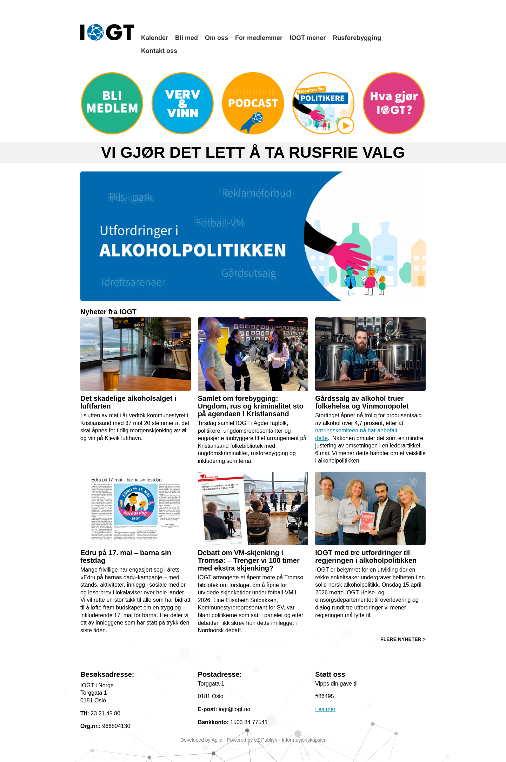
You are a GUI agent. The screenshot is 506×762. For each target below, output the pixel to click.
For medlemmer (258, 37)
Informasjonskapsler (304, 740)
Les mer (325, 709)
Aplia (217, 740)
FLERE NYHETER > (403, 639)
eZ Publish (265, 740)
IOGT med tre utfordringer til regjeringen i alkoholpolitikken (366, 556)
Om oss (216, 37)
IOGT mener (307, 37)
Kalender (154, 37)
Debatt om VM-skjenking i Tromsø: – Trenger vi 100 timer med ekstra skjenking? (249, 560)
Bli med (186, 37)
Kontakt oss (159, 50)
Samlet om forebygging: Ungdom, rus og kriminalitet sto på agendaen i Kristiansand (251, 406)
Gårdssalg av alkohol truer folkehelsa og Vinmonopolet (361, 402)
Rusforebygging (357, 37)
